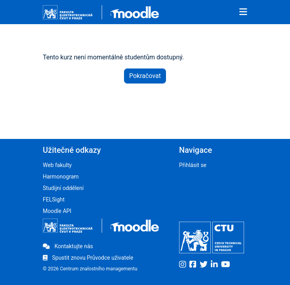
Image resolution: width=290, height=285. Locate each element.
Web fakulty (57, 165)
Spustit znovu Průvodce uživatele (88, 258)
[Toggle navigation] (243, 12)
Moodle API (57, 211)
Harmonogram (61, 176)
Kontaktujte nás (68, 246)
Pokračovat (145, 76)
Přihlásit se (192, 165)
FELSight (54, 199)
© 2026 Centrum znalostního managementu (90, 269)
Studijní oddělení (63, 188)
